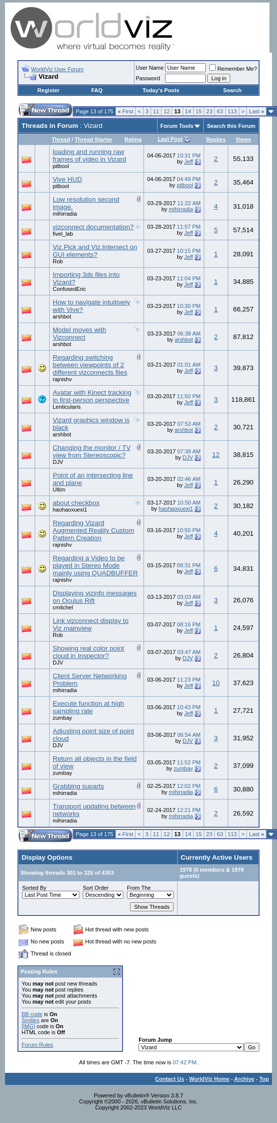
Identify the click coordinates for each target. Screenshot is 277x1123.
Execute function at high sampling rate (88, 707)
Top (264, 1079)
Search (232, 90)
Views (243, 139)
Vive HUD (67, 179)
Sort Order (95, 888)
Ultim (59, 490)
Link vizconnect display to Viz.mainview (90, 624)
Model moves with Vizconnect (79, 333)
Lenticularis (67, 407)
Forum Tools (177, 126)
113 (232, 111)
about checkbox (76, 503)
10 (216, 683)
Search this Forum (231, 126)
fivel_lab (63, 234)
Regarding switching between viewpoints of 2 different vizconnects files (90, 365)
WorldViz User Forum (57, 69)
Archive (244, 1079)
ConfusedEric (69, 289)
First (125, 111)
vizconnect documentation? (93, 227)
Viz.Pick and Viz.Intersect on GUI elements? (95, 250)
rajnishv (62, 379)
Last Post (170, 139)
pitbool (61, 166)
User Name (150, 68)
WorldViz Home (209, 1079)
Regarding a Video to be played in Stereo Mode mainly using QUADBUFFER (95, 565)
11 (156, 111)
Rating (133, 139)
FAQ (97, 90)
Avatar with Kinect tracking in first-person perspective (92, 396)
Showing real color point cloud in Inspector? (88, 652)
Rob (58, 261)
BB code (32, 1014)
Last (256, 111)
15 (199, 111)
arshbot (62, 316)
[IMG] (28, 1026)
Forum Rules (37, 1045)
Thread (61, 139)
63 (220, 111)
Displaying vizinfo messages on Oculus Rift (94, 596)
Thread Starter (93, 139)
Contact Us (169, 1079)
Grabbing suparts (78, 786)
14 (188, 111)
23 (209, 111)
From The (139, 888)
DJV (58, 462)
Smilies (30, 1020)
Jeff (188, 161)
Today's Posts (161, 90)
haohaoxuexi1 (70, 510)
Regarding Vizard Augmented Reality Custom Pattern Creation (93, 530)
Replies (216, 139)
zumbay (62, 718)
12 (167, 111)
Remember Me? (233, 69)
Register (49, 90)
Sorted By (34, 888)
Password (148, 78)
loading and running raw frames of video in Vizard (89, 155)
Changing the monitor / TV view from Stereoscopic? (91, 451)
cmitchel (63, 607)
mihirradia (65, 214)
